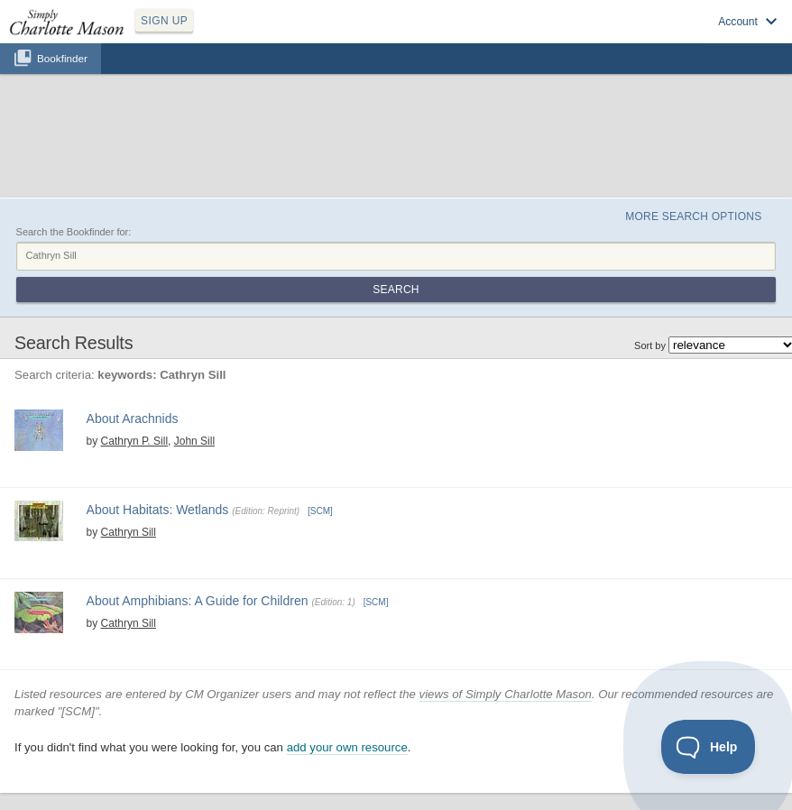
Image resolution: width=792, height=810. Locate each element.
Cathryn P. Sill (134, 441)
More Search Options (693, 216)
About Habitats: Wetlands (158, 509)
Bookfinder (62, 58)
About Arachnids (133, 418)
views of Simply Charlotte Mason (505, 694)
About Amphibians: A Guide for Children (198, 601)
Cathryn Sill (128, 532)
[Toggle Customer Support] (708, 747)
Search (396, 289)
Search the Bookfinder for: (74, 231)
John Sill (194, 441)
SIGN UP (164, 20)
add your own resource (347, 747)
